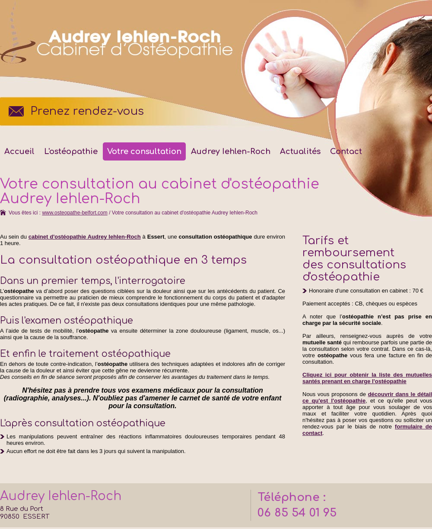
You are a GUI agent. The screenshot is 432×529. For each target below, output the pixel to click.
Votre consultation (144, 151)
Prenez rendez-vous (87, 111)
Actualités (300, 151)
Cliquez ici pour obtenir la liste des (367, 378)
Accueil (19, 151)
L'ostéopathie (71, 151)
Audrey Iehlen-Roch (230, 151)
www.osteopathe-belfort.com (74, 213)
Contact (346, 151)
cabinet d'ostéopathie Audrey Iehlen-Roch (85, 236)
